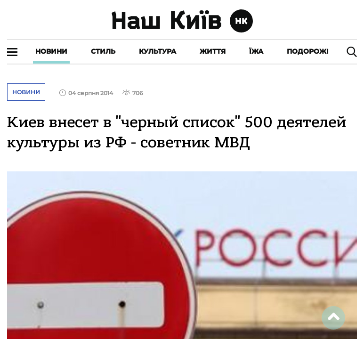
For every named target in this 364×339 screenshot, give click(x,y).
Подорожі (308, 51)
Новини (51, 51)
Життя (213, 51)
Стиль (103, 51)
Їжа (256, 51)
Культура (157, 51)
